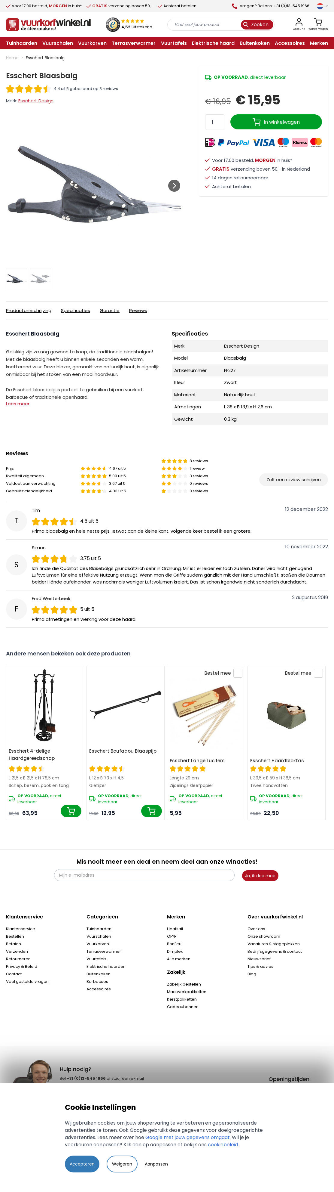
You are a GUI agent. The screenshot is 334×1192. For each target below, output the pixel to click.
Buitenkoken (99, 974)
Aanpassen (156, 1164)
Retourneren (18, 959)
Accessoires (99, 989)
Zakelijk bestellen (184, 984)
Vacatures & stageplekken (273, 944)
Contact (14, 974)
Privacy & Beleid (21, 966)
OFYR (172, 936)
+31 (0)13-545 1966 (86, 1078)
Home (12, 58)
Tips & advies (260, 966)
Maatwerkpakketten (186, 992)
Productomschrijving (28, 310)
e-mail (137, 1078)
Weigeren (122, 1164)
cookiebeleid (223, 1144)
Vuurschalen (99, 936)
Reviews (138, 310)
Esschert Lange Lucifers (197, 760)
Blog (251, 974)
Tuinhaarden (99, 929)
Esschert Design (35, 101)
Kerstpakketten (182, 999)
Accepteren (82, 1164)
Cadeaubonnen (183, 1007)
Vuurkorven (98, 944)
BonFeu (174, 944)
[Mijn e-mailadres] (144, 875)
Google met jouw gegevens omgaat (187, 1137)
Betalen (13, 944)
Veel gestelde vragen (27, 981)
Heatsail (175, 929)
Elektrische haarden (106, 966)
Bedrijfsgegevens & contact (274, 951)
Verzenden (17, 951)
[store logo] (48, 24)
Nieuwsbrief (259, 959)
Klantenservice (20, 929)
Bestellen (15, 936)
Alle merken (178, 959)
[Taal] (322, 6)
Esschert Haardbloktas (277, 760)
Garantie (110, 310)
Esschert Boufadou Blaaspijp (122, 751)
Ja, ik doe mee (260, 876)
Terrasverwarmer (104, 951)
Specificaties (75, 310)
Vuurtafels (96, 959)
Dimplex (175, 951)
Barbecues (97, 981)
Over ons (256, 929)
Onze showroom (263, 936)
